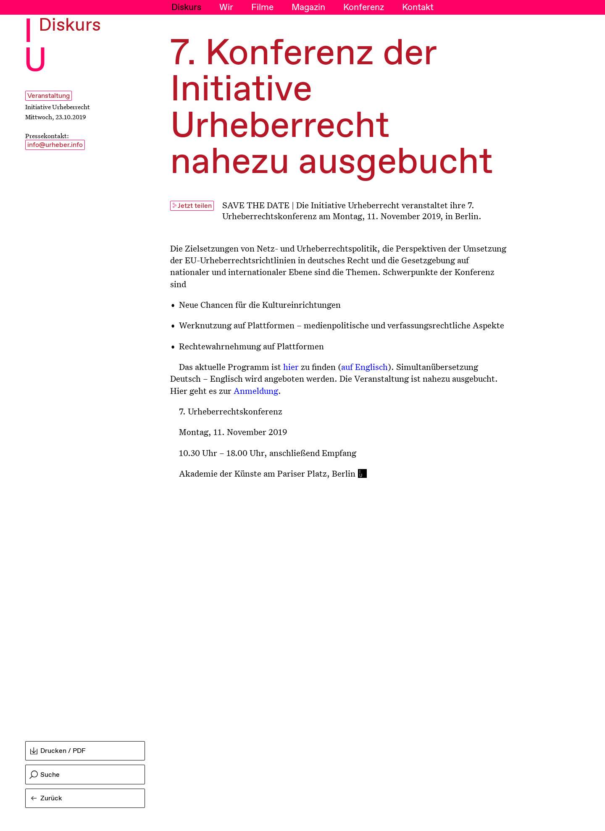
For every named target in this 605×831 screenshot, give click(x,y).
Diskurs (186, 7)
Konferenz (363, 7)
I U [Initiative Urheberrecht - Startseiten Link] (35, 47)
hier (291, 366)
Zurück (46, 798)
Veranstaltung (48, 96)
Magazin (308, 7)
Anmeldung (256, 390)
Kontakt (418, 7)
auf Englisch (364, 366)
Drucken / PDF (58, 751)
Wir (226, 7)
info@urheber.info (55, 145)
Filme (262, 7)
